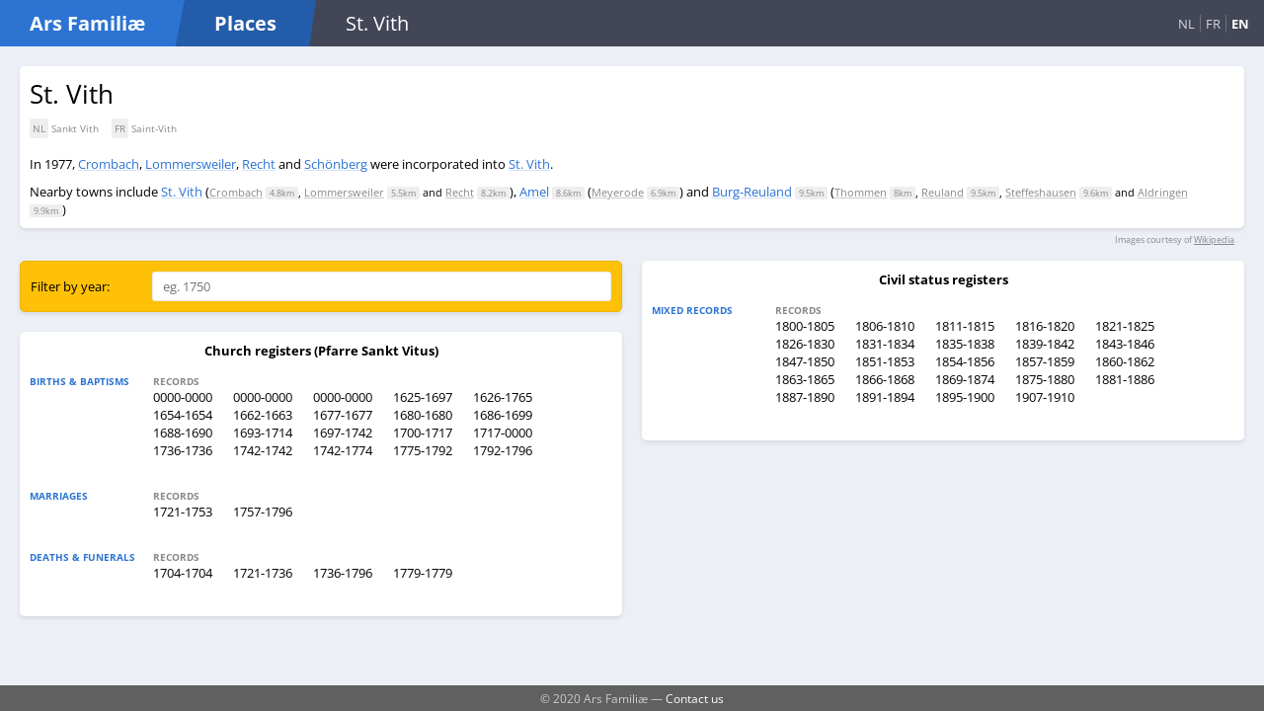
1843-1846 (1124, 344)
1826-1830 (804, 344)
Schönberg (335, 164)
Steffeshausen (1040, 192)
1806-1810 (884, 326)
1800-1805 (804, 326)
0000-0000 (182, 397)
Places (245, 23)
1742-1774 (342, 450)
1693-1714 (262, 432)
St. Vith (529, 164)
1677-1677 (342, 415)
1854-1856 (964, 361)
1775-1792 (422, 450)
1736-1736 (182, 450)
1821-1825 (1124, 326)
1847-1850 (804, 361)
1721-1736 (262, 573)
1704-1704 (182, 573)
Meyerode (618, 192)
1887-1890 (804, 397)
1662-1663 (262, 415)
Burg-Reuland (752, 191)
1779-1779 (422, 573)
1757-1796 (262, 511)
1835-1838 (964, 344)
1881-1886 (1124, 379)
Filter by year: (70, 286)
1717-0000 (502, 432)
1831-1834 (884, 344)
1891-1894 (884, 397)
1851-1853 (884, 361)
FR (1213, 24)
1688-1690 (182, 432)
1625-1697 (422, 397)
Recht (259, 164)
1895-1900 (964, 397)
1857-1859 (1044, 361)
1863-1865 (804, 379)
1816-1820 (1044, 326)
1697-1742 (342, 432)
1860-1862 (1124, 361)
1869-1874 (964, 379)
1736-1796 (342, 573)
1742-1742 (262, 450)
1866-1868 (884, 379)
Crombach (108, 164)
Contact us (695, 698)
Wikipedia (1214, 239)
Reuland (942, 192)
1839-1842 (1044, 344)
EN (1240, 24)
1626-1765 (502, 397)
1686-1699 (502, 415)
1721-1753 (182, 511)
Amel (534, 191)
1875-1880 (1044, 379)
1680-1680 (422, 415)
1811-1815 (964, 326)
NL (1186, 24)
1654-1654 (182, 415)
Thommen (860, 192)
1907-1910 (1044, 397)
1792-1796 (502, 450)
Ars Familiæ (87, 23)
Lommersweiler (190, 164)
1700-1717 (422, 432)
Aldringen (1163, 192)
